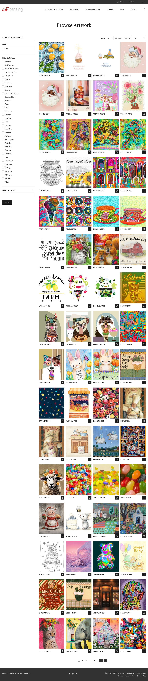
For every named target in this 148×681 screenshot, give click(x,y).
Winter (7, 182)
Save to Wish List (62, 75)
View (103, 38)
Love (6, 122)
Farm (7, 104)
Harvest (8, 115)
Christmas (9, 86)
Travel (7, 157)
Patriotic (8, 132)
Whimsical (9, 175)
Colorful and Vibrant (12, 93)
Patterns (8, 136)
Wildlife (7, 178)
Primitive (8, 147)
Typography (9, 161)
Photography (9, 139)
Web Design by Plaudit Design (136, 673)
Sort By (128, 38)
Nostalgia (8, 129)
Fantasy (8, 100)
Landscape (9, 118)
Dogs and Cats (10, 97)
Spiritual (8, 154)
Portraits (8, 143)
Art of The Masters (11, 69)
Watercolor (9, 171)
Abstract (8, 62)
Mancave (8, 125)
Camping (8, 83)
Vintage (8, 168)
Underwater (9, 164)
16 (94, 660)
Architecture (9, 65)
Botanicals (9, 76)
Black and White (11, 72)
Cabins (7, 79)
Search (5, 44)
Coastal (7, 90)
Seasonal (8, 150)
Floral (7, 108)
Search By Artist (8, 190)
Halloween (8, 111)
